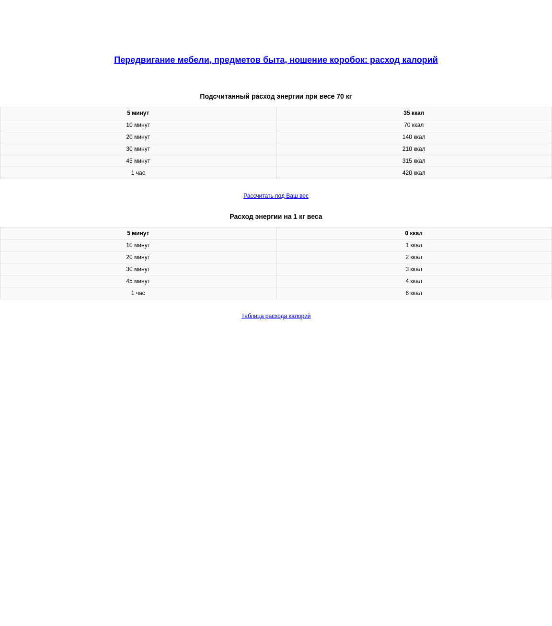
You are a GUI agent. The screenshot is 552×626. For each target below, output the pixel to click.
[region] (276, 24)
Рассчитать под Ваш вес (276, 196)
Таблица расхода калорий (275, 316)
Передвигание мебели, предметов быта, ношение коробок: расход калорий (276, 60)
